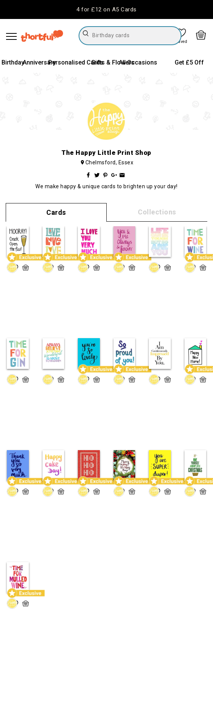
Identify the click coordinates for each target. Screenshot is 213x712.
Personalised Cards (75, 62)
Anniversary (39, 62)
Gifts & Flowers (112, 62)
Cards (56, 212)
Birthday (13, 62)
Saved (182, 42)
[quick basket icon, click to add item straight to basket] (25, 268)
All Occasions (138, 62)
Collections (157, 212)
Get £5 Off (189, 62)
